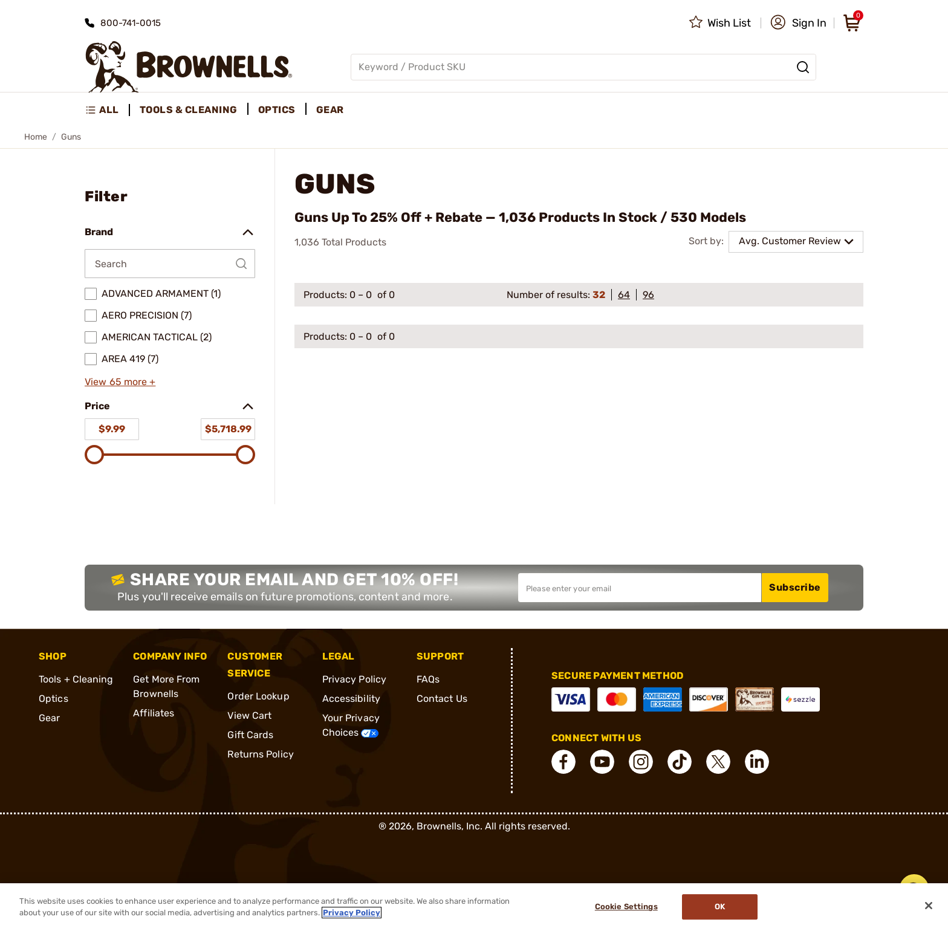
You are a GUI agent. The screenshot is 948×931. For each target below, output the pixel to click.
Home (35, 137)
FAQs (428, 679)
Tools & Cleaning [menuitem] (189, 109)
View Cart (249, 715)
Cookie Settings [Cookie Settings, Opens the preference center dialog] (626, 907)
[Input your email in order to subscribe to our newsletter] (639, 587)
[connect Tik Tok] (679, 762)
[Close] (928, 905)
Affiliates (153, 713)
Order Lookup (258, 696)
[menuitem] (107, 110)
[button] (798, 23)
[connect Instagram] (641, 762)
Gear (49, 718)
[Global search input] (583, 67)
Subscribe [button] (795, 587)
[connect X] (718, 762)
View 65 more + (120, 382)
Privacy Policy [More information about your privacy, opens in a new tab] (351, 912)
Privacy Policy (354, 679)
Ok (720, 907)
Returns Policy (260, 754)
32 (598, 294)
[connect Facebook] (563, 762)
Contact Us (442, 698)
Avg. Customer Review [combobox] (790, 241)
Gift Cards (250, 735)
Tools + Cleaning (76, 679)
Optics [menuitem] (277, 109)
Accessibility (351, 698)
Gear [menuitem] (330, 109)
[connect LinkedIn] (757, 762)
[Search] (803, 67)
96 (648, 294)
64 (624, 294)
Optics (53, 698)
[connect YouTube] (602, 762)
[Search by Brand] (170, 263)
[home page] (189, 66)
